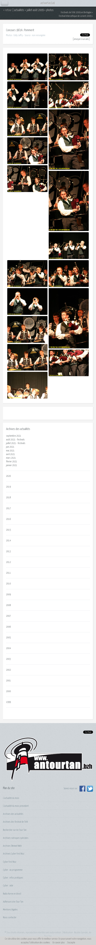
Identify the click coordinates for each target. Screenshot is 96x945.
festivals (21, 439)
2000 (8, 691)
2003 (8, 659)
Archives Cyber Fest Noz (13, 854)
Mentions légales (10, 909)
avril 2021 (10, 454)
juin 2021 (10, 447)
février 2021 (11, 461)
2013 (8, 551)
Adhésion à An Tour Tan (13, 902)
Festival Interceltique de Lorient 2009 (75, 16)
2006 (8, 627)
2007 (8, 616)
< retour (7, 10)
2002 (8, 670)
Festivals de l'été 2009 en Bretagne (76, 12)
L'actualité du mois (11, 798)
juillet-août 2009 (35, 10)
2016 (8, 519)
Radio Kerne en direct (12, 894)
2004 (8, 648)
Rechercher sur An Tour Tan (14, 830)
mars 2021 (11, 458)
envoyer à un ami (81, 39)
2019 (8, 487)
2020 (8, 476)
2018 (8, 497)
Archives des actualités (13, 814)
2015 (8, 530)
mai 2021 (10, 450)
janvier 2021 (11, 465)
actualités (19, 10)
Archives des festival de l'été (15, 822)
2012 (8, 562)
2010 (8, 583)
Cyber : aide (8, 885)
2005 (8, 637)
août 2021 (10, 439)
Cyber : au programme (13, 870)
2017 (8, 508)
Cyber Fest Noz (9, 862)
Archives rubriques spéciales (15, 838)
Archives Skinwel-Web (12, 846)
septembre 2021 (13, 436)
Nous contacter (9, 917)
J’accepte (71, 942)
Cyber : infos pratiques (13, 878)
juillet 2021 (11, 443)
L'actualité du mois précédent (16, 806)
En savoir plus (59, 942)
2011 (8, 573)
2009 (8, 594)
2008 (8, 605)
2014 (8, 540)
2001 (8, 680)
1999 (8, 702)
